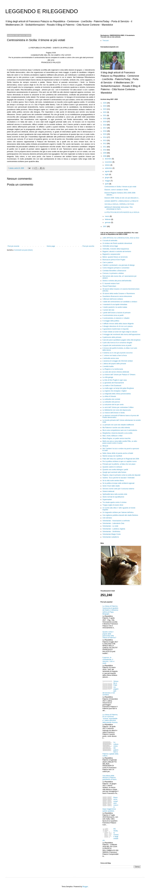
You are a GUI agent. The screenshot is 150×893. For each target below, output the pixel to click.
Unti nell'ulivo (107, 518)
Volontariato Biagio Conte (111, 534)
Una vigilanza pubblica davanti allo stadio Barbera (120, 515)
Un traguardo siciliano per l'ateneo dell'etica (117, 512)
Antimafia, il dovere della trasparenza (115, 249)
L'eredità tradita (107, 366)
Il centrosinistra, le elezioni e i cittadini (115, 318)
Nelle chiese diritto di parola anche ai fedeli (117, 453)
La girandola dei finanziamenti (113, 383)
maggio (108, 181)
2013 (105, 140)
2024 (105, 106)
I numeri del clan (108, 310)
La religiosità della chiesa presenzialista (116, 394)
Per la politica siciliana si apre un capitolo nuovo (119, 461)
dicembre (108, 159)
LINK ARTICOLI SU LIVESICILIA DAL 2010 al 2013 (120, 238)
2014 (105, 137)
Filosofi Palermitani (109, 286)
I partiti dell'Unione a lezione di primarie (116, 313)
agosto (107, 171)
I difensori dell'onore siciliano (112, 299)
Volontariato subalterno (110, 537)
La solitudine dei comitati (111, 399)
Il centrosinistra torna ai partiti (113, 315)
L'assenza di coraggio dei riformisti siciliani (117, 361)
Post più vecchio (88, 246)
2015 (105, 134)
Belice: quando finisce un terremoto (115, 257)
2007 (105, 226)
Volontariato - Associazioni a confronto (116, 521)
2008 (105, 156)
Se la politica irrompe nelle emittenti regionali (118, 483)
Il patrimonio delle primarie (111, 337)
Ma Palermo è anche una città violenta (116, 428)
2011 (105, 147)
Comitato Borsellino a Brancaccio (114, 271)
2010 (105, 150)
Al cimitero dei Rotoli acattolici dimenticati (117, 243)
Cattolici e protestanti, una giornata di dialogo (118, 265)
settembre (109, 168)
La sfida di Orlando (109, 396)
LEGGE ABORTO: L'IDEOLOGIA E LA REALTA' (121, 201)
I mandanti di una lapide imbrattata (114, 304)
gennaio (108, 222)
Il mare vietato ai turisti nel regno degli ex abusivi (119, 332)
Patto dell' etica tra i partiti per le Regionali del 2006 (120, 459)
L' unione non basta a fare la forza (114, 355)
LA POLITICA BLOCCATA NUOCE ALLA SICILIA (122, 212)
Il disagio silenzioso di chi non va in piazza (117, 326)
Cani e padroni (107, 262)
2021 (105, 115)
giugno (107, 177)
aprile (107, 184)
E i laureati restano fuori (110, 283)
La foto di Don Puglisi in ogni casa (114, 380)
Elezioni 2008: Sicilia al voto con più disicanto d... (122, 198)
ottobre (107, 165)
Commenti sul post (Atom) (23, 250)
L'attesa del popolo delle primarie (114, 364)
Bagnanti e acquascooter (111, 254)
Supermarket (107, 499)
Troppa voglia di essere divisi (112, 505)
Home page (51, 246)
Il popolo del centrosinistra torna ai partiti (116, 345)
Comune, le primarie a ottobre (113, 273)
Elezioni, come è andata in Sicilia (116, 190)
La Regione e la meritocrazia (112, 369)
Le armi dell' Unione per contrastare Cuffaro (118, 407)
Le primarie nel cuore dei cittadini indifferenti (118, 425)
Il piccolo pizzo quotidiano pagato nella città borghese (121, 340)
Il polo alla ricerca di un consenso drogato (117, 343)
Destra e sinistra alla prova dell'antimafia (116, 281)
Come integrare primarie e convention (115, 268)
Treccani (105, 40)
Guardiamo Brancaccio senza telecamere (117, 296)
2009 (105, 153)
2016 (105, 131)
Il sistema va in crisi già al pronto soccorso (117, 353)
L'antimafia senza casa (110, 358)
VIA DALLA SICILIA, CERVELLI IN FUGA (119, 204)
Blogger (85, 887)
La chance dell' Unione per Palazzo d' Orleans (118, 375)
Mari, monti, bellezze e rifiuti (112, 436)
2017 (105, 128)
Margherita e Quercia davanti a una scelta (117, 433)
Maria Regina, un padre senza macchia (116, 438)
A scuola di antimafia (109, 240)
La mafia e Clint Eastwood (111, 385)
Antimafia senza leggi (110, 246)
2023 (105, 109)
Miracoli (105, 446)
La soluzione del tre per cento (113, 404)
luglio (107, 174)
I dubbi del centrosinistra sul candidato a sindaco (119, 302)
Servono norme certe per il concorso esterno (118, 489)
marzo (107, 216)
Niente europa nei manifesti (112, 456)
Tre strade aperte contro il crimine (114, 502)
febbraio (108, 219)
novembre (109, 162)
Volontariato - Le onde (110, 526)
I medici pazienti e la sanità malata (114, 307)
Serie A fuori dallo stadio (111, 486)
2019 (105, 122)
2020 (105, 118)
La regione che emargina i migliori (114, 391)
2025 (105, 103)
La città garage (107, 377)
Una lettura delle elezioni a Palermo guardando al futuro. (109, 777)
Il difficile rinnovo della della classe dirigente (118, 324)
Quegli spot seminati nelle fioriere (114, 472)
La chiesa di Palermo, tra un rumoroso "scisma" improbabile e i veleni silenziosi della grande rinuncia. (110, 718)
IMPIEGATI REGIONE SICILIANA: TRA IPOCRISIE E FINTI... (119, 208)
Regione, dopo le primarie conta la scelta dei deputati (121, 475)
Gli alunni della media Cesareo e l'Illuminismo (118, 293)
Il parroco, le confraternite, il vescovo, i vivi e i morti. (108, 660)
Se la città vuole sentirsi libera (113, 480)
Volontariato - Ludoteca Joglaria (113, 529)
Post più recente (13, 246)
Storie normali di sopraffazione (113, 497)
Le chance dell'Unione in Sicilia (113, 413)
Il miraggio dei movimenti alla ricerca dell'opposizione (121, 334)
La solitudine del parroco (111, 402)
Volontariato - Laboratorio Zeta (113, 523)
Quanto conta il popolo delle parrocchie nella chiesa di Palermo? (109, 635)
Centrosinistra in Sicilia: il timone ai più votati (120, 187)
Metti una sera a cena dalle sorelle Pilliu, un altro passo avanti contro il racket (119, 442)
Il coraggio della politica (110, 321)
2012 (105, 143)
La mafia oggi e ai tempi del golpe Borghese (118, 388)
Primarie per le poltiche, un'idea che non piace (118, 464)
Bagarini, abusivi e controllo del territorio (116, 251)
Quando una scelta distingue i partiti (115, 470)
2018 (105, 125)
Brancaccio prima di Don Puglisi (113, 260)
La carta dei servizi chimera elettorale (115, 372)
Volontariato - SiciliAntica (111, 531)
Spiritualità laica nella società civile (114, 494)
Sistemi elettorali (108, 491)
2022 (105, 112)
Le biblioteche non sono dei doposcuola (116, 410)
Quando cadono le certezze (112, 467)
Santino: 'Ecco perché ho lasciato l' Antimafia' (118, 478)
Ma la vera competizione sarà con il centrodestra (119, 430)
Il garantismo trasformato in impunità (115, 329)
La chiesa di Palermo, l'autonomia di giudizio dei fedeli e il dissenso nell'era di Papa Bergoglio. (110, 610)
